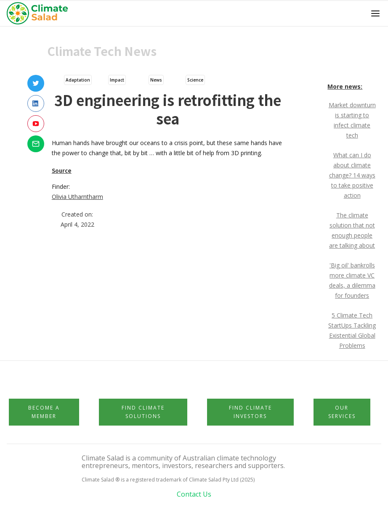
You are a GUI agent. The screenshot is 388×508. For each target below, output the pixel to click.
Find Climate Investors (250, 412)
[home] (40, 13)
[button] (375, 13)
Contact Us (194, 494)
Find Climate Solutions (143, 412)
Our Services (342, 412)
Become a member (44, 412)
